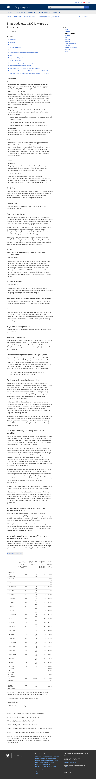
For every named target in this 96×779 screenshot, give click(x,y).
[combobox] (66, 7)
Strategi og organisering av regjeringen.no (48, 756)
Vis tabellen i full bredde (15, 553)
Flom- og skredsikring (15, 47)
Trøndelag (67, 45)
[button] (18, 17)
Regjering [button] (56, 12)
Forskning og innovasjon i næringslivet (20, 65)
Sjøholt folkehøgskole (15, 60)
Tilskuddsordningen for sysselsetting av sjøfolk (22, 63)
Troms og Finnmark (70, 43)
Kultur (11, 50)
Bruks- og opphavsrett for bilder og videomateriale (46, 767)
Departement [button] (44, 12)
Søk (86, 7)
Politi (11, 55)
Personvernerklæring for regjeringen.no (47, 760)
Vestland (67, 50)
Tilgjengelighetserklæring (43, 764)
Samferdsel (13, 39)
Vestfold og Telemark (71, 47)
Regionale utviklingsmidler (17, 58)
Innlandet (67, 31)
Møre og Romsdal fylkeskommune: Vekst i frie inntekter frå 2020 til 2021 (30, 73)
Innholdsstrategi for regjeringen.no (46, 758)
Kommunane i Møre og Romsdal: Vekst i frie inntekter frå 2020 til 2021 (29, 71)
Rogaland (67, 39)
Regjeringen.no (21, 7)
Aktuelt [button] (31, 12)
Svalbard (67, 41)
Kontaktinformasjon (70, 762)
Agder (66, 29)
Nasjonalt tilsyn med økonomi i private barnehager (24, 52)
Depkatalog (69, 767)
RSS (37, 774)
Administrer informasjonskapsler (45, 762)
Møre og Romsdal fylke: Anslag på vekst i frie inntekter (25, 68)
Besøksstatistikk (40, 770)
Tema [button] (9, 12)
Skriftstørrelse (78, 2)
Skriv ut (87, 16)
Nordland (67, 35)
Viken (66, 51)
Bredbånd (12, 42)
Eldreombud (13, 45)
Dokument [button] (20, 12)
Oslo (66, 37)
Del (82, 16)
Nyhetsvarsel (40, 772)
